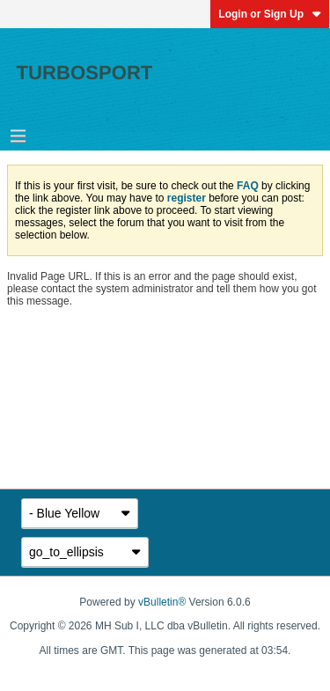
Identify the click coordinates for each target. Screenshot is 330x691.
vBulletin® (162, 602)
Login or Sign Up (269, 14)
